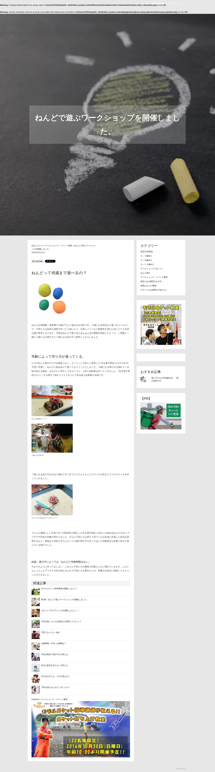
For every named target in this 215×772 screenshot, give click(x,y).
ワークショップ (175, 3)
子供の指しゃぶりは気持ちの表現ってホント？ (61, 621)
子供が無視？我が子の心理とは (54, 654)
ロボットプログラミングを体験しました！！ (60, 610)
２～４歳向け (146, 256)
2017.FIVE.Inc (181, 769)
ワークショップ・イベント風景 (54, 699)
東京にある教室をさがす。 (152, 281)
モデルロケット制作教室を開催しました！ (59, 588)
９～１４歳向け (147, 264)
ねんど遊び (145, 273)
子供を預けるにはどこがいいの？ (55, 687)
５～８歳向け (146, 260)
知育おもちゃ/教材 (148, 286)
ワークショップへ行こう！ (152, 269)
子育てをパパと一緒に (50, 632)
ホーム (145, 3)
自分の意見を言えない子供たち (54, 665)
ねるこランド (36, 3)
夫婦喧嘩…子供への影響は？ (53, 643)
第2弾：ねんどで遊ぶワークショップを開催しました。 (64, 599)
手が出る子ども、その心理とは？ (55, 676)
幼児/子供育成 (158, 3)
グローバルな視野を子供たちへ (154, 290)
